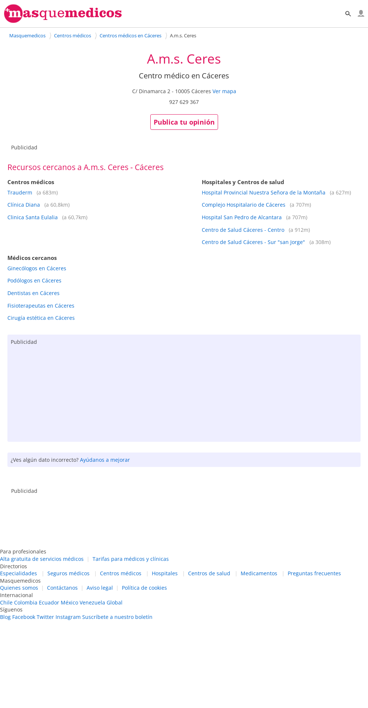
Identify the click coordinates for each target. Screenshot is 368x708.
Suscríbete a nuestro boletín (117, 616)
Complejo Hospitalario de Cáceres (243, 204)
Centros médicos (120, 573)
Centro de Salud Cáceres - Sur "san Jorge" (253, 241)
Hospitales (165, 573)
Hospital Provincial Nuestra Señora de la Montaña (263, 192)
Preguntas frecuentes (314, 573)
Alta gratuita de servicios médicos (42, 558)
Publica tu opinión (184, 122)
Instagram (68, 616)
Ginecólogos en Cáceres (36, 268)
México (69, 602)
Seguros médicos (68, 573)
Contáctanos (62, 587)
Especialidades (18, 573)
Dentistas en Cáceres (33, 293)
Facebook (23, 616)
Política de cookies (144, 587)
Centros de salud (209, 573)
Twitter (45, 616)
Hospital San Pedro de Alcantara (242, 217)
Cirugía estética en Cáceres (41, 317)
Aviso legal (100, 587)
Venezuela (92, 602)
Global (115, 602)
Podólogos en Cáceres (34, 280)
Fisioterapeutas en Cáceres (40, 305)
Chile (6, 602)
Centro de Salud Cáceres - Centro (243, 229)
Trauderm (19, 192)
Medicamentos (259, 573)
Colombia (25, 602)
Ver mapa (224, 91)
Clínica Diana (23, 204)
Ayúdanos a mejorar (105, 459)
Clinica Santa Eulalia (32, 217)
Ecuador (49, 602)
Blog (5, 616)
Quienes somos (19, 587)
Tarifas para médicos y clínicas (131, 558)
